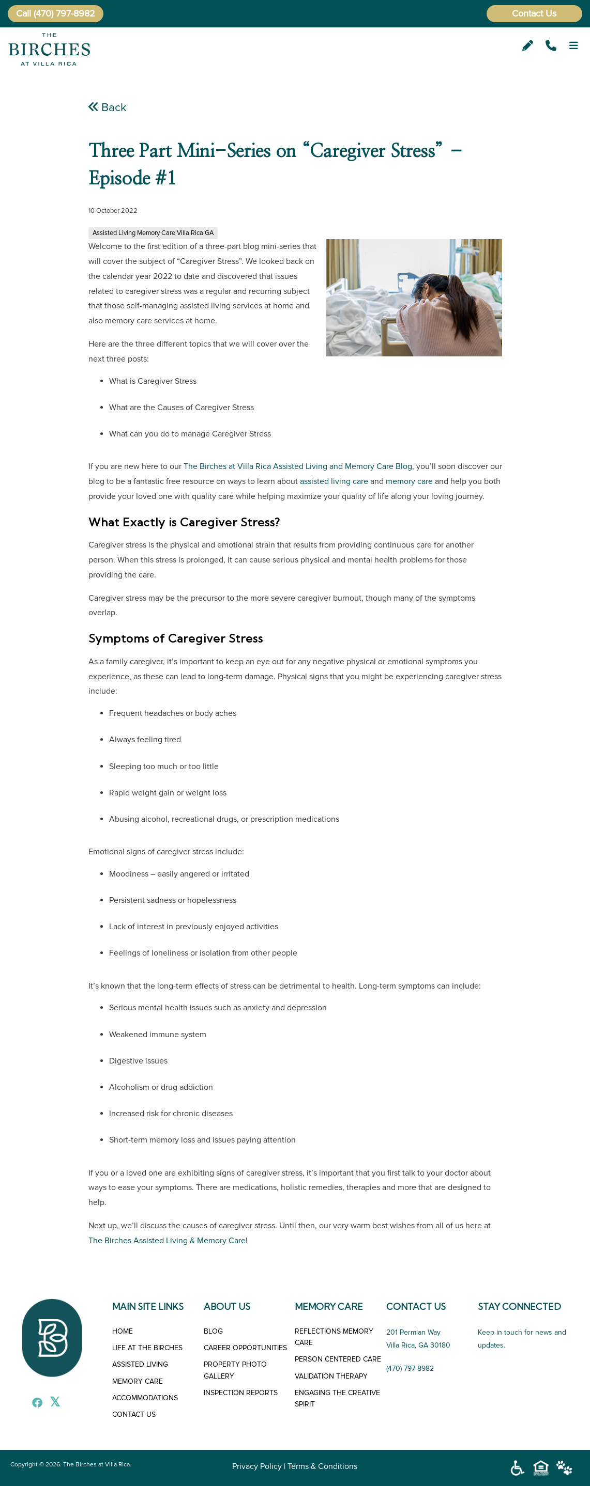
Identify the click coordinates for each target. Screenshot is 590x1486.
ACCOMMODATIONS (145, 1398)
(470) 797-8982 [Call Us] (410, 1368)
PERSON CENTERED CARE (338, 1359)
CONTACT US (134, 1414)
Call (23, 13)
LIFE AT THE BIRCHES (147, 1347)
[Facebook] (34, 1404)
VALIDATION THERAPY (331, 1376)
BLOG (213, 1331)
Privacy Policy (257, 1466)
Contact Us (534, 13)
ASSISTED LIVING (140, 1364)
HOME (122, 1331)
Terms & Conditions (322, 1466)
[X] (52, 1404)
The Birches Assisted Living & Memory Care (167, 1240)
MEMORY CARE (137, 1381)
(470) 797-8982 (64, 13)
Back (107, 107)
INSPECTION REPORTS (241, 1392)
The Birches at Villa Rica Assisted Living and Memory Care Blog (298, 466)
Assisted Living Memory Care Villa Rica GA (153, 233)
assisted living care (334, 481)
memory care (409, 481)
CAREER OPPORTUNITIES (245, 1347)
